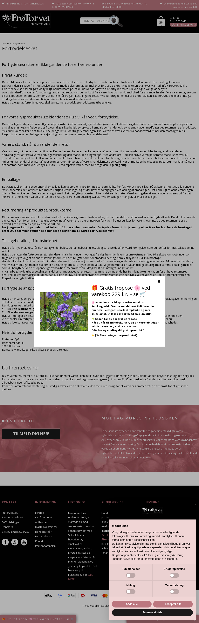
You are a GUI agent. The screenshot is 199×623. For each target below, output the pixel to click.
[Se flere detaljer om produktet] (116, 335)
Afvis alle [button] (132, 604)
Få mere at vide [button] (152, 612)
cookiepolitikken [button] (145, 539)
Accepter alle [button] (172, 604)
